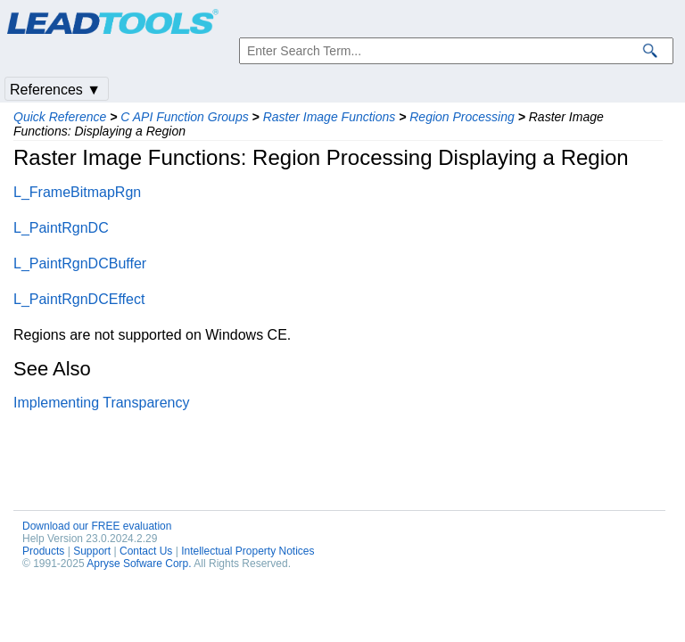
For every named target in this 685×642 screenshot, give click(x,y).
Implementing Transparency (101, 402)
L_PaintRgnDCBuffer (79, 263)
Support (92, 551)
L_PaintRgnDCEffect (78, 299)
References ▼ (55, 89)
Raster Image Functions (329, 117)
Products (43, 551)
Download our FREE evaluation (96, 526)
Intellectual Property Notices (247, 551)
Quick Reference (59, 117)
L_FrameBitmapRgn (77, 192)
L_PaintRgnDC (61, 227)
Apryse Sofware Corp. (139, 563)
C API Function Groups (184, 117)
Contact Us (146, 551)
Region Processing (462, 117)
